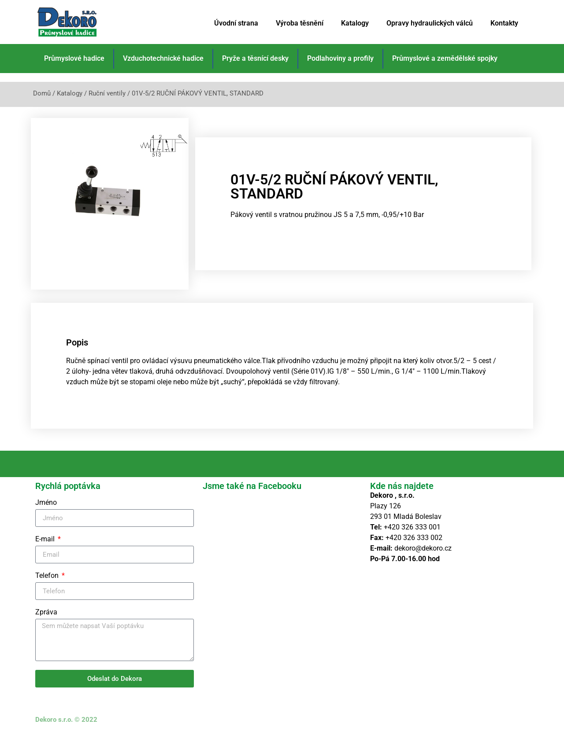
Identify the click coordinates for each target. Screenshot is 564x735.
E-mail (45, 539)
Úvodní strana (236, 23)
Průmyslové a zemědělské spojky (444, 58)
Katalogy (355, 23)
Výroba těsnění (299, 23)
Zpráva (46, 612)
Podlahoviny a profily (340, 58)
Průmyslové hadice (74, 58)
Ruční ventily (107, 93)
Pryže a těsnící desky (255, 58)
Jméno (46, 503)
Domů (42, 93)
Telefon (47, 576)
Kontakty (504, 23)
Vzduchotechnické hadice (163, 58)
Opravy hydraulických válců (429, 23)
